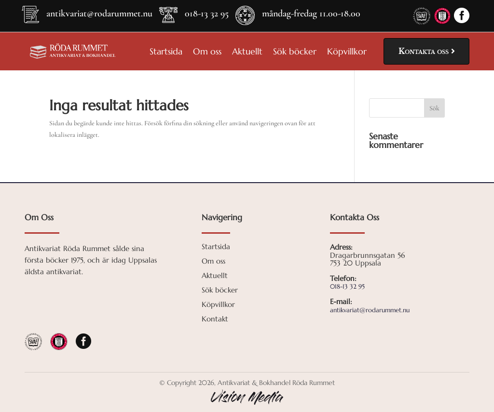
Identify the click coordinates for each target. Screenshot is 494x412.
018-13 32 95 (207, 13)
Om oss (207, 52)
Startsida (166, 52)
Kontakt (215, 319)
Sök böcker (294, 52)
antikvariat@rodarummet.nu (99, 13)
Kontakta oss (423, 51)
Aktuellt (247, 52)
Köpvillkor (347, 52)
